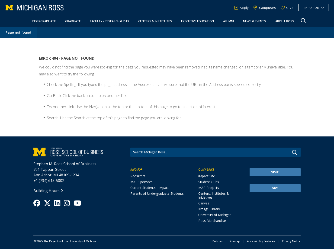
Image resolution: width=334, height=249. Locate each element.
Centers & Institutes (155, 21)
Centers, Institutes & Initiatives (213, 195)
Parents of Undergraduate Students (157, 193)
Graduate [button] (73, 21)
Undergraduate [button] (43, 21)
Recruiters (137, 176)
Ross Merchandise (212, 220)
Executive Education (197, 21)
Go (294, 152)
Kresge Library (209, 209)
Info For (312, 8)
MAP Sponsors (141, 182)
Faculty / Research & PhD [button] (109, 21)
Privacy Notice (291, 241)
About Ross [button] (284, 21)
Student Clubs (208, 182)
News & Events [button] (254, 21)
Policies (217, 241)
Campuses (267, 8)
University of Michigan (214, 215)
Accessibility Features (261, 241)
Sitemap (234, 241)
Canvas (203, 203)
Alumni (228, 21)
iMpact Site (206, 176)
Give (290, 8)
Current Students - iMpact (149, 187)
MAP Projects (208, 187)
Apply (244, 8)
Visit (275, 172)
